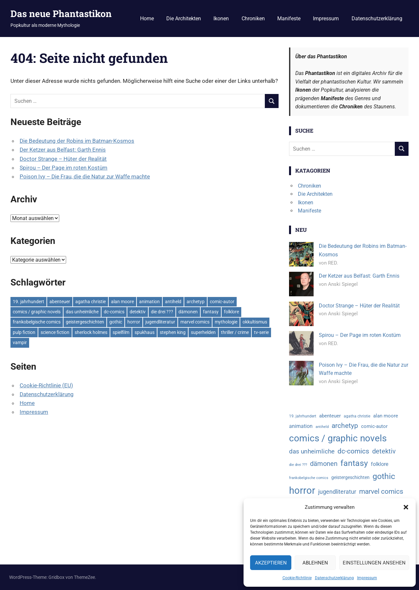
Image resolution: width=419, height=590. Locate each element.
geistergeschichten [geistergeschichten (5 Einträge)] (85, 321)
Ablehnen (315, 563)
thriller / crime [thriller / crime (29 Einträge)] (235, 332)
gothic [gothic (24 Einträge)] (115, 321)
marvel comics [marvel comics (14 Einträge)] (195, 321)
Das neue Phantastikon (61, 14)
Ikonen (221, 18)
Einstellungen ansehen (374, 563)
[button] (406, 507)
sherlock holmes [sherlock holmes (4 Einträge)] (91, 332)
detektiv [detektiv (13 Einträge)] (138, 311)
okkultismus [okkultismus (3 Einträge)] (255, 321)
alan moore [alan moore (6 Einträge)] (122, 301)
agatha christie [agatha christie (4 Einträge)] (90, 301)
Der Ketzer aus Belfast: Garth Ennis (63, 149)
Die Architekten (183, 18)
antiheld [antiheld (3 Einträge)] (173, 301)
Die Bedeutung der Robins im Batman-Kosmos (77, 141)
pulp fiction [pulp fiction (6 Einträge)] (24, 332)
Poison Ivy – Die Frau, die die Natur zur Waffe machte (85, 176)
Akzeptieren (271, 563)
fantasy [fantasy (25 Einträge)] (211, 311)
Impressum (367, 578)
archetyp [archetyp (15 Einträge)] (196, 301)
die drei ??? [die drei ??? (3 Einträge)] (162, 311)
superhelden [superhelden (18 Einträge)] (203, 332)
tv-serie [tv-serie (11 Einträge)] (261, 332)
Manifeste (289, 18)
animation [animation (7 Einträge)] (149, 301)
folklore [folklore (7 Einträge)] (231, 311)
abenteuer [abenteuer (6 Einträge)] (59, 301)
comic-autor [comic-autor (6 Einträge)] (222, 301)
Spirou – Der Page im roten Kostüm (63, 167)
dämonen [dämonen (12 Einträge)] (188, 311)
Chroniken (253, 18)
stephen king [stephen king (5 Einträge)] (173, 332)
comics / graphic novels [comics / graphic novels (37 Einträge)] (37, 311)
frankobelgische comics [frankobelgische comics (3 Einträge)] (37, 321)
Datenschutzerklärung (334, 578)
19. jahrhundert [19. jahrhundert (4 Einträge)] (28, 301)
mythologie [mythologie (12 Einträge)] (226, 321)
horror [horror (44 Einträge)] (133, 321)
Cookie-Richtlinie (297, 578)
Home (147, 18)
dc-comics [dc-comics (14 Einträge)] (114, 311)
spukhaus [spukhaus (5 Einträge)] (145, 332)
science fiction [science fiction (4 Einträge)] (55, 332)
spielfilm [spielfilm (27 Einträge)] (121, 332)
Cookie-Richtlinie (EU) (46, 385)
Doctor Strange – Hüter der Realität (63, 159)
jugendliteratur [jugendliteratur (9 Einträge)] (160, 321)
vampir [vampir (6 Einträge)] (20, 342)
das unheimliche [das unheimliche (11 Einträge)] (82, 311)
